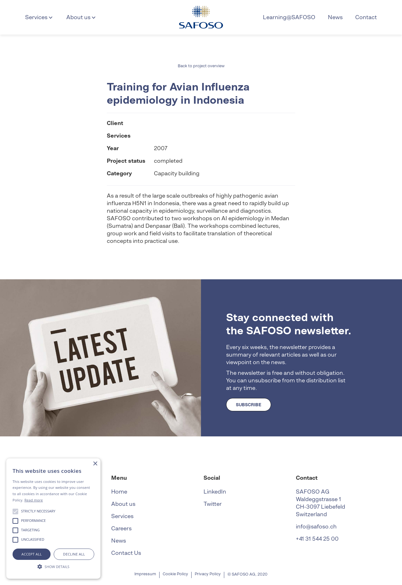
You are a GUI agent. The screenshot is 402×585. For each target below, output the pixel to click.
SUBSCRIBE (248, 404)
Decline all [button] (74, 554)
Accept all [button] (31, 554)
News (335, 17)
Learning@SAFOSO (289, 17)
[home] (201, 17)
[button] (39, 17)
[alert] (53, 518)
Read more (33, 500)
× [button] (95, 464)
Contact (366, 17)
